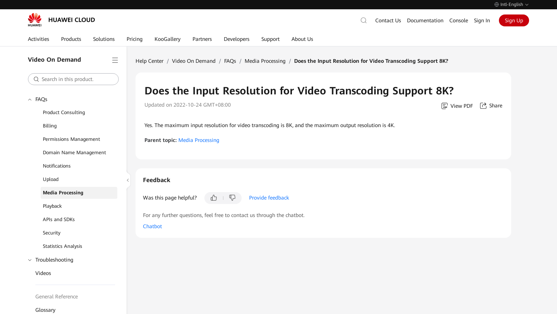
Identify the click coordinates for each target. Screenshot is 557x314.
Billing (50, 126)
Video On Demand (194, 61)
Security (51, 233)
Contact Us (388, 20)
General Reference (56, 297)
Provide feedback (269, 198)
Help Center (149, 61)
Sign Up (514, 20)
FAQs (41, 99)
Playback (52, 206)
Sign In (482, 20)
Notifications (57, 166)
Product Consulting (64, 112)
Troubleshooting (54, 260)
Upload (50, 179)
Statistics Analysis (62, 246)
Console (458, 20)
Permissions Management (71, 139)
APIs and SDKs (59, 219)
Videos (43, 273)
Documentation (425, 20)
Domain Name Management (74, 152)
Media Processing (63, 192)
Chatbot (152, 226)
